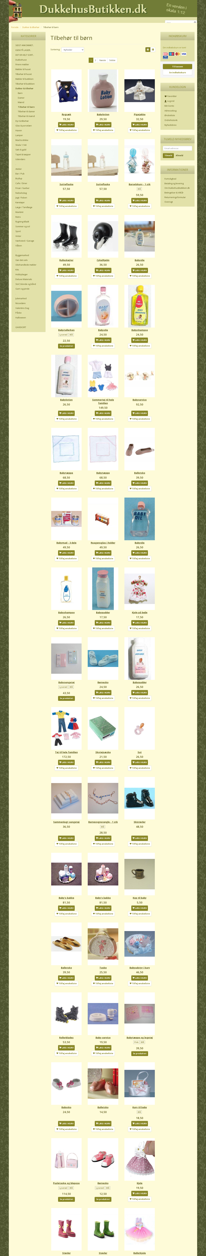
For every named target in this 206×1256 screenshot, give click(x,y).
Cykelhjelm (103, 250)
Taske (103, 931)
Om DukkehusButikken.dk (177, 187)
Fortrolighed (170, 178)
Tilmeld (168, 155)
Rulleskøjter (66, 250)
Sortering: (55, 49)
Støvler (66, 1205)
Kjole (139, 1138)
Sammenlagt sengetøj (66, 788)
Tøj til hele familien (66, 721)
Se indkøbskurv (177, 72)
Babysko (66, 1065)
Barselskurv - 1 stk (139, 177)
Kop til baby (139, 864)
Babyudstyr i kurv (140, 931)
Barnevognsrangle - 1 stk (103, 790)
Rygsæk (66, 111)
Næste (102, 60)
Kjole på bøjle (139, 588)
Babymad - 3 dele (66, 521)
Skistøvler (139, 788)
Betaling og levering (174, 183)
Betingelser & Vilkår (173, 192)
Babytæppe (66, 454)
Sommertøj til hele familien (103, 386)
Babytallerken (66, 317)
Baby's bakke (66, 864)
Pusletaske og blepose (66, 1138)
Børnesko (103, 655)
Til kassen (177, 66)
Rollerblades (66, 998)
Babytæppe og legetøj (140, 998)
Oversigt (168, 201)
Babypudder (103, 588)
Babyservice (140, 384)
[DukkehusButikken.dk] (103, 11)
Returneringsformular (175, 197)
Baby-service (103, 998)
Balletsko (139, 454)
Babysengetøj (66, 655)
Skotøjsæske (103, 721)
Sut (140, 721)
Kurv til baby (139, 1065)
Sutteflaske (66, 177)
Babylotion (103, 111)
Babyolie (140, 250)
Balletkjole (139, 1205)
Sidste (112, 60)
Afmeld (179, 155)
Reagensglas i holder (103, 521)
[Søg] (195, 22)
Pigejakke (139, 111)
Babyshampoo (139, 317)
